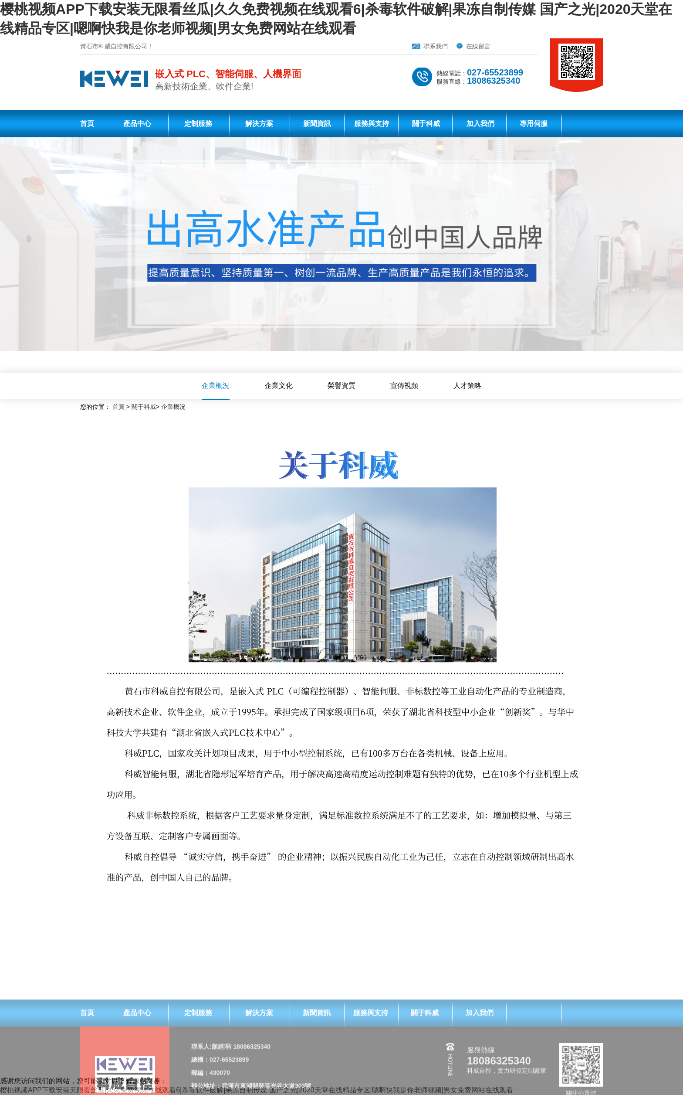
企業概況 (216, 385)
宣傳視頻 (404, 385)
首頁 (87, 123)
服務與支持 (371, 123)
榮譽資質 (341, 385)
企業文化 (279, 385)
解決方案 (259, 123)
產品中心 (137, 123)
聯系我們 (435, 46)
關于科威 (426, 123)
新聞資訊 (317, 123)
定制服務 (198, 123)
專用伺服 (534, 123)
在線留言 (478, 46)
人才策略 (467, 385)
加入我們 (480, 123)
